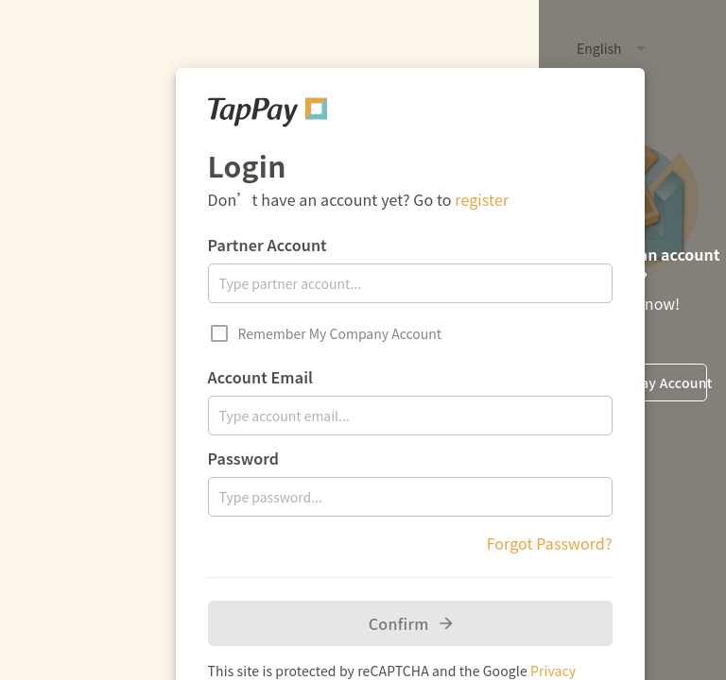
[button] (565, 48)
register (482, 199)
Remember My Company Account (339, 333)
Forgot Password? (550, 543)
